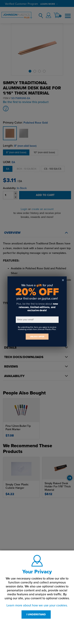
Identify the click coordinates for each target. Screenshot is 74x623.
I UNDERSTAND (36, 614)
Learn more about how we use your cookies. (37, 605)
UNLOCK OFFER (37, 337)
